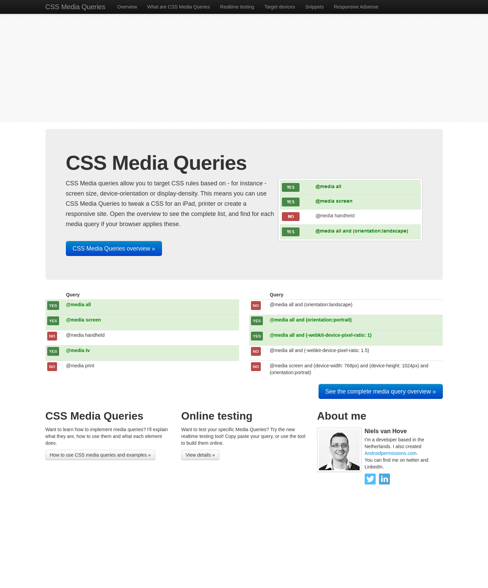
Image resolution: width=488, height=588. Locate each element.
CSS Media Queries (76, 7)
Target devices (279, 7)
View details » (200, 455)
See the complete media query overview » (380, 391)
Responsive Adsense (356, 7)
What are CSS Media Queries (178, 7)
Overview (127, 7)
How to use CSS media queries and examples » (100, 455)
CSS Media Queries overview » (114, 248)
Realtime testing (237, 7)
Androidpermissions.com (391, 453)
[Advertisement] (244, 67)
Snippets (314, 7)
